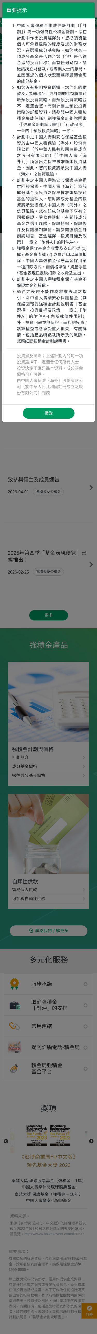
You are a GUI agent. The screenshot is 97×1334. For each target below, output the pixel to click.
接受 (48, 413)
